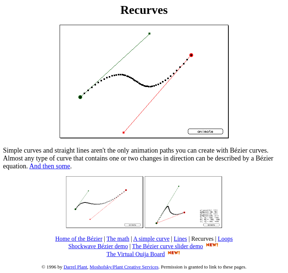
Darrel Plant (75, 267)
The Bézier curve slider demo (167, 246)
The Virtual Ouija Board (135, 254)
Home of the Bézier (78, 239)
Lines (180, 239)
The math (117, 239)
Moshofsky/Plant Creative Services (124, 267)
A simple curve (151, 239)
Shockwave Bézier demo (98, 246)
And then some (49, 166)
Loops (225, 239)
